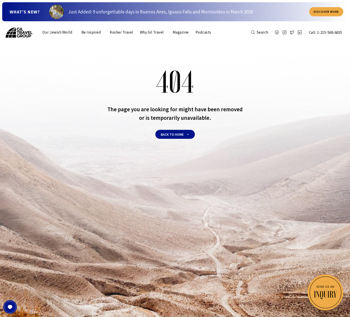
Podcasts (203, 32)
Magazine (181, 32)
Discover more (326, 12)
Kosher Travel (121, 32)
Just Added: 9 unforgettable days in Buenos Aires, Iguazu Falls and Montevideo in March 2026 (160, 12)
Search (259, 32)
